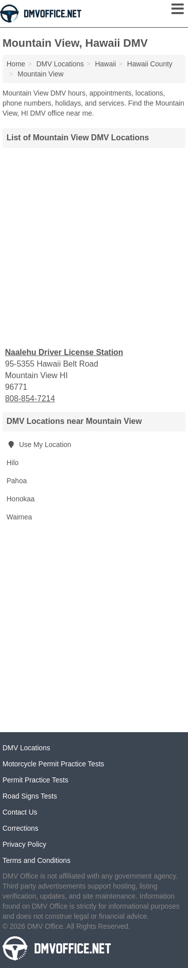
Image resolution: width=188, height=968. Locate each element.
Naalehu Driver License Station (64, 352)
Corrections (21, 828)
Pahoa (17, 481)
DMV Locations (26, 748)
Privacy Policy (24, 844)
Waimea (19, 517)
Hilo (13, 463)
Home (16, 64)
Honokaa (21, 499)
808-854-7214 (30, 398)
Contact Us (20, 812)
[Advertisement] (94, 246)
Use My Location (39, 445)
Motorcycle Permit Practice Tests (53, 764)
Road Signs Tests (30, 796)
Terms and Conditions (36, 860)
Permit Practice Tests (35, 780)
